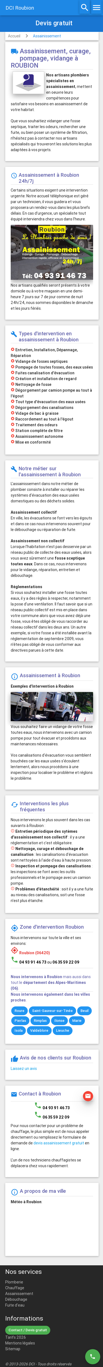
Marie (77, 1020)
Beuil (84, 1010)
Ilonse (59, 1020)
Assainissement (47, 36)
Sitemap (12, 1348)
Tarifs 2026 (15, 1337)
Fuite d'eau (14, 1305)
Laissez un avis (24, 1068)
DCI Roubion (19, 7)
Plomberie (14, 1282)
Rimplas (40, 1020)
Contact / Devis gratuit (28, 1330)
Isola (19, 1030)
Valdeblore (39, 1030)
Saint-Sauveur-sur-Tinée (52, 1010)
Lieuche (62, 1030)
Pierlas (20, 1020)
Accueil (14, 36)
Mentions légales (20, 1343)
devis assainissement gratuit (59, 1143)
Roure (19, 1010)
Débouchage (16, 1299)
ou (63, 962)
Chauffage (14, 1287)
